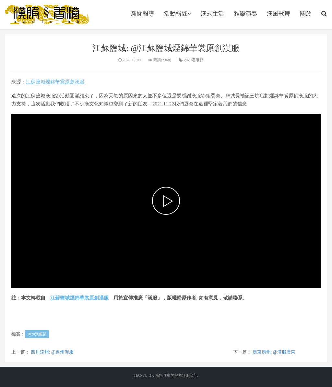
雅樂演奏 (245, 13)
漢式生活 (212, 13)
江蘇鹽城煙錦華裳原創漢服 (55, 81)
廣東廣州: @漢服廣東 (274, 352)
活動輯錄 (177, 13)
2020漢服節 (193, 60)
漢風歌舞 (278, 13)
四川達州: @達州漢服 (52, 352)
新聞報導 (142, 13)
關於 (306, 13)
